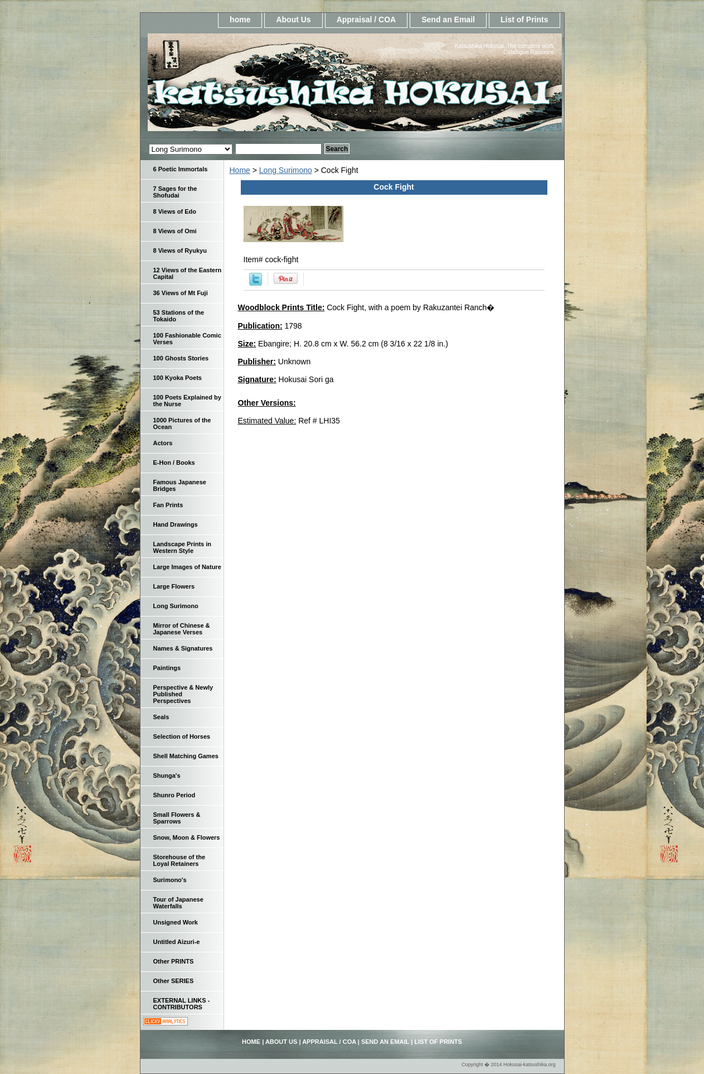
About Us (293, 19)
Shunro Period (174, 795)
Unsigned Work (175, 922)
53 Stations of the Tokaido (179, 315)
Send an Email (448, 19)
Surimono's (170, 879)
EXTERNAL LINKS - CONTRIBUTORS (181, 1003)
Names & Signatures (183, 648)
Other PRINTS (173, 961)
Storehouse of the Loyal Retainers (179, 860)
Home (240, 170)
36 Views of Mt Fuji (180, 293)
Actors (163, 443)
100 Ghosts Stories (181, 358)
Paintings (167, 667)
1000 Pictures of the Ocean (182, 423)
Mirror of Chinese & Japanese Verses (181, 628)
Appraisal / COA (366, 19)
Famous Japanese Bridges (179, 485)
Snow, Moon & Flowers (186, 837)
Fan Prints (168, 505)
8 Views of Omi (175, 231)
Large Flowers (174, 586)
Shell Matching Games (186, 756)
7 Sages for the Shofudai (175, 192)
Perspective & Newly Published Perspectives (183, 694)
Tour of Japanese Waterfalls (178, 902)
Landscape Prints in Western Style (182, 547)
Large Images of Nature (187, 567)
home (240, 19)
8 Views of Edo (174, 211)
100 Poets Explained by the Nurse (187, 400)
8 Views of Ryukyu (180, 250)
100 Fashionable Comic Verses (187, 338)
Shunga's (167, 775)
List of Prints (524, 19)
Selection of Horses (182, 736)
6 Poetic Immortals (180, 169)
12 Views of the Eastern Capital (187, 273)
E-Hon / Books (174, 462)
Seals (161, 717)
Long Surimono (285, 170)
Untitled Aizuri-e (176, 941)
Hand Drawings (175, 524)
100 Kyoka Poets (177, 377)
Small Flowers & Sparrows (177, 818)
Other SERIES (173, 980)
